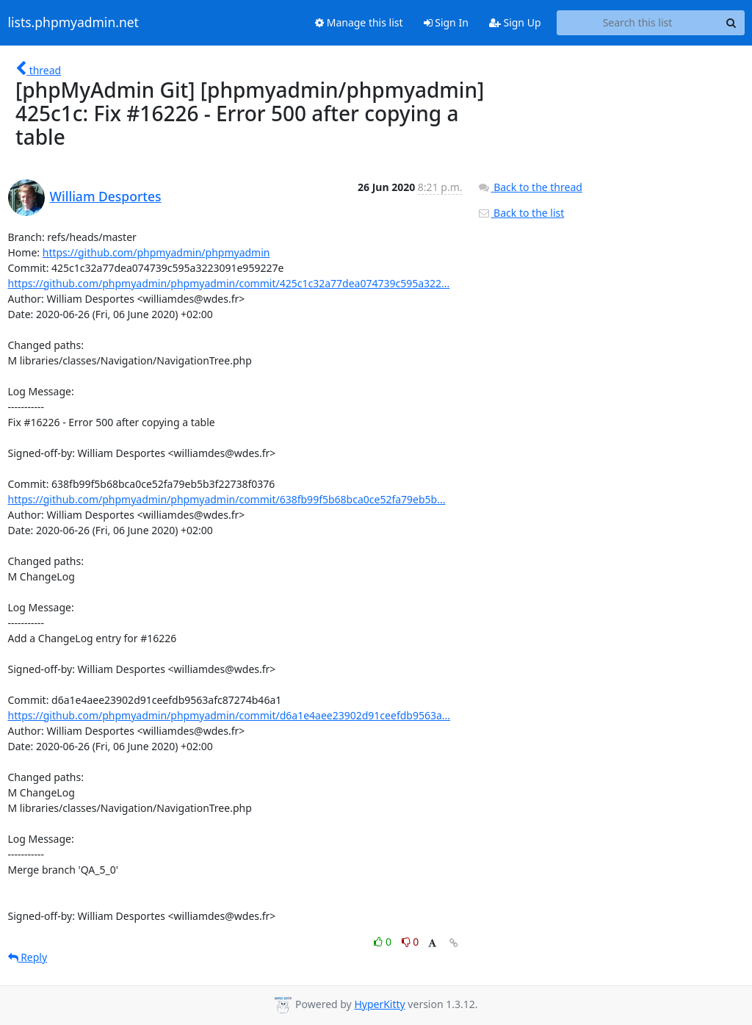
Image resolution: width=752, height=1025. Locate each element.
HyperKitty (379, 1004)
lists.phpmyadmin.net (73, 23)
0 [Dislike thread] (410, 942)
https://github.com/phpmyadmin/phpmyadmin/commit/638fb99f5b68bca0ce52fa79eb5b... (227, 499)
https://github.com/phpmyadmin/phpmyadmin (156, 252)
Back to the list (520, 213)
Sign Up (515, 22)
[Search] (731, 22)
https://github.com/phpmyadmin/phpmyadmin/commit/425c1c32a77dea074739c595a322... (229, 283)
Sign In (446, 22)
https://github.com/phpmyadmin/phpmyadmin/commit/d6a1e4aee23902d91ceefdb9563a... (229, 715)
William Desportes (106, 196)
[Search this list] (638, 22)
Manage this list (359, 22)
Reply (28, 957)
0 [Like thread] (384, 942)
